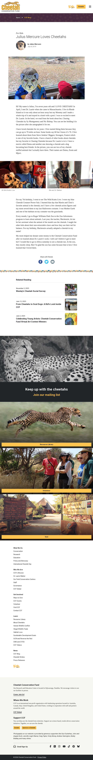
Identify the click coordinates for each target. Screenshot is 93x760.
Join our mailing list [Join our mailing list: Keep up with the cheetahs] (46, 395)
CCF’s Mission (18, 573)
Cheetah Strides (19, 657)
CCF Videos (17, 645)
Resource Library (46, 444)
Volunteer (46, 491)
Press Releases (19, 660)
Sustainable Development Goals (24, 635)
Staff (15, 582)
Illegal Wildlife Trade (20, 629)
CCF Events (17, 601)
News (18, 18)
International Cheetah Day (22, 564)
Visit (46, 537)
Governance (17, 586)
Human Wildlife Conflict (21, 626)
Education (16, 558)
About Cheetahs (19, 623)
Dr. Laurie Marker (19, 576)
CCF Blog (27, 18)
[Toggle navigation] (90, 6)
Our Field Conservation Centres (24, 579)
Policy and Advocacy (20, 561)
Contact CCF (17, 610)
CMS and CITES (19, 642)
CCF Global (17, 589)
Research (16, 554)
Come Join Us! (18, 694)
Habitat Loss (17, 632)
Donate (81, 7)
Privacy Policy (42, 757)
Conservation (18, 551)
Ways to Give (18, 598)
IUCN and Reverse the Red (22, 639)
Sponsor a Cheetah (29, 728)
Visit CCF (16, 607)
